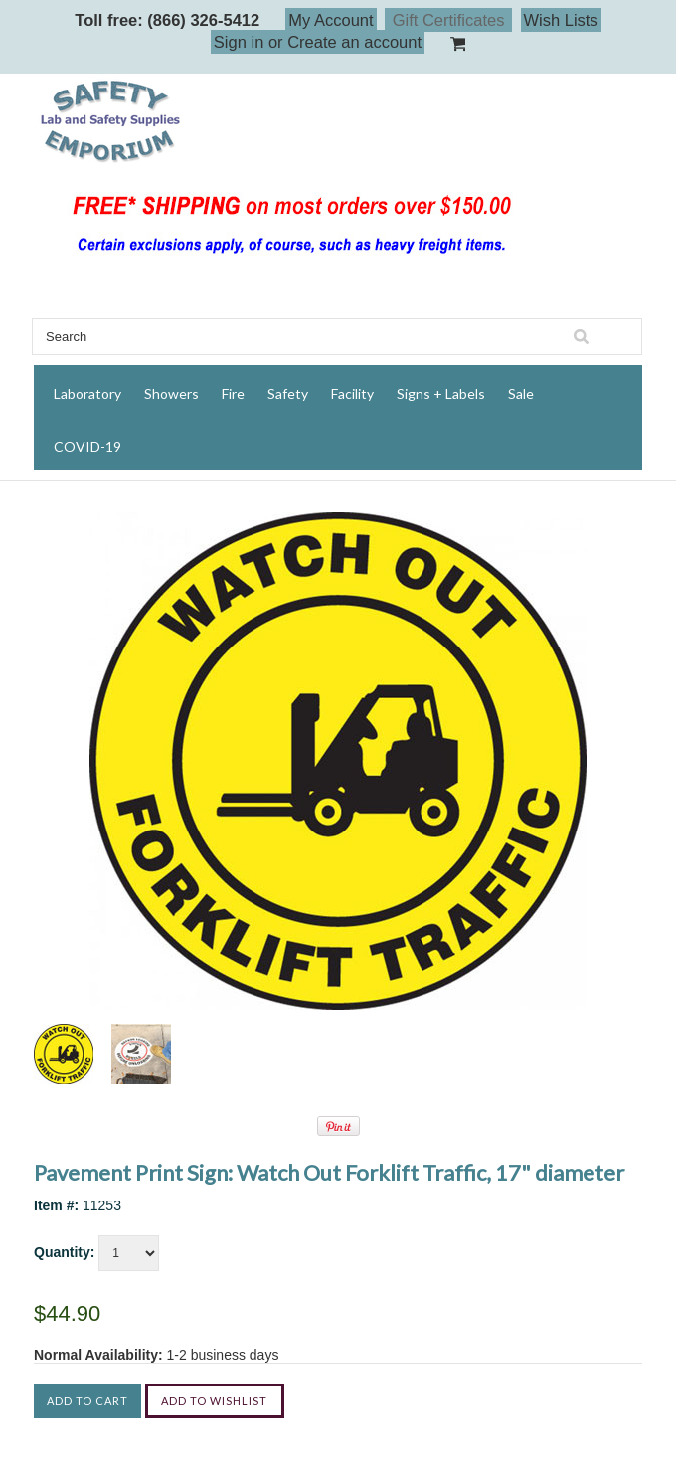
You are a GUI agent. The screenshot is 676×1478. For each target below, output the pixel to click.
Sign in (238, 42)
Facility (352, 393)
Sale (521, 393)
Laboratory (87, 393)
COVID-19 (87, 446)
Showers (171, 393)
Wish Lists (561, 20)
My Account (330, 20)
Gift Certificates (449, 20)
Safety (287, 393)
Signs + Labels (441, 393)
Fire (233, 393)
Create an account (354, 42)
